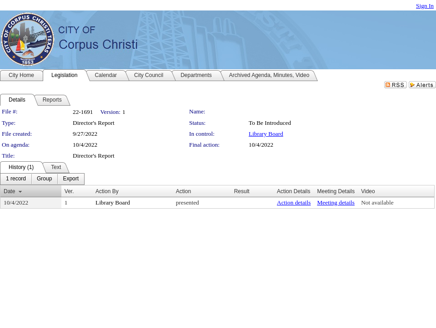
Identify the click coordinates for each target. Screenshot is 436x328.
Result (242, 191)
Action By (107, 191)
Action (183, 191)
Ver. (69, 191)
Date (9, 191)
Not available (377, 202)
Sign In (425, 5)
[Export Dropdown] (70, 179)
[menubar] (42, 179)
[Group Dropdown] (44, 179)
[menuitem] (15, 179)
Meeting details (336, 202)
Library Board (266, 133)
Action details (294, 202)
